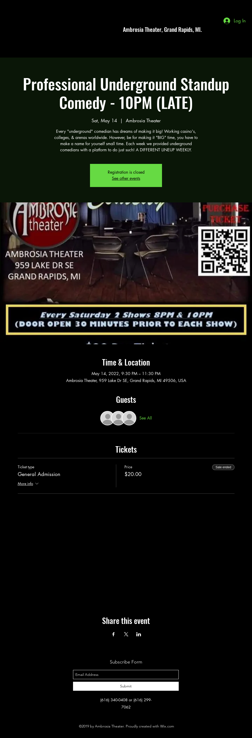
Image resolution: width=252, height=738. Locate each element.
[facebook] (223, 29)
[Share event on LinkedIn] (138, 634)
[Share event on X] (126, 634)
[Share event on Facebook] (113, 634)
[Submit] (126, 686)
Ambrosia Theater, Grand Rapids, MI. (162, 29)
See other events (126, 178)
